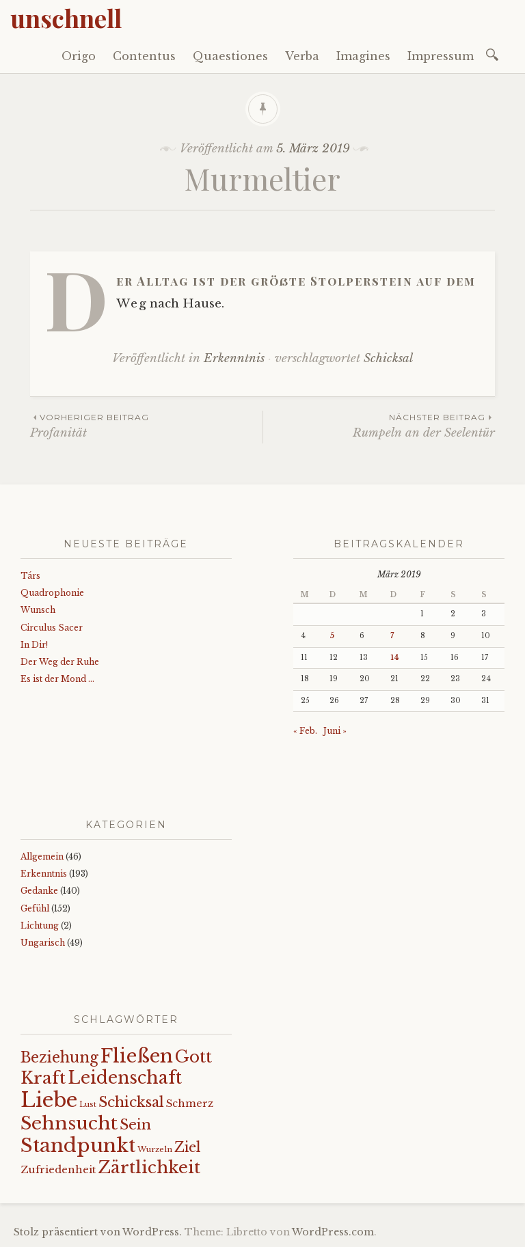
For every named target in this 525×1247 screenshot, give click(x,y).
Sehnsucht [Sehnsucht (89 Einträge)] (69, 1123)
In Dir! (34, 645)
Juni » (335, 731)
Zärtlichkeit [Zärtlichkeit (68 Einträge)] (149, 1167)
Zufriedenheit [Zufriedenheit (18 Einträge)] (58, 1170)
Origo (79, 56)
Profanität (146, 425)
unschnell (66, 17)
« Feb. (305, 731)
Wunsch (38, 610)
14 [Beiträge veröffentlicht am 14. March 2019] (394, 657)
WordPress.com (333, 1232)
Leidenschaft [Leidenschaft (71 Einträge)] (125, 1077)
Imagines (363, 56)
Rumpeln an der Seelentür (379, 425)
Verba (302, 56)
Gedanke (39, 891)
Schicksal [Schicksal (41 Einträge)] (131, 1102)
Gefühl (35, 908)
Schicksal (388, 358)
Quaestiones (230, 56)
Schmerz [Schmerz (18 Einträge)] (189, 1103)
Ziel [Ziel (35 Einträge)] (187, 1147)
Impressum (440, 56)
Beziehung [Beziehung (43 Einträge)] (59, 1058)
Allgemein (42, 856)
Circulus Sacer (52, 627)
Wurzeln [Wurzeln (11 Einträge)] (154, 1149)
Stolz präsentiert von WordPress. (98, 1232)
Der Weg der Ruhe (60, 662)
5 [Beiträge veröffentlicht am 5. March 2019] (331, 635)
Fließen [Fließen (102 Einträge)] (136, 1055)
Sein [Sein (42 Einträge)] (135, 1125)
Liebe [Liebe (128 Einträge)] (49, 1100)
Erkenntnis (234, 358)
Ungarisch (43, 942)
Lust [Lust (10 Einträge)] (87, 1104)
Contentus (144, 56)
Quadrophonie (52, 593)
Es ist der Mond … (57, 679)
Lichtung (40, 925)
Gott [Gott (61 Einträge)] (193, 1057)
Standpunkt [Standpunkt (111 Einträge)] (78, 1145)
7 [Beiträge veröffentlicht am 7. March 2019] (392, 635)
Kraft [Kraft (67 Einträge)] (43, 1077)
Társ (30, 576)
